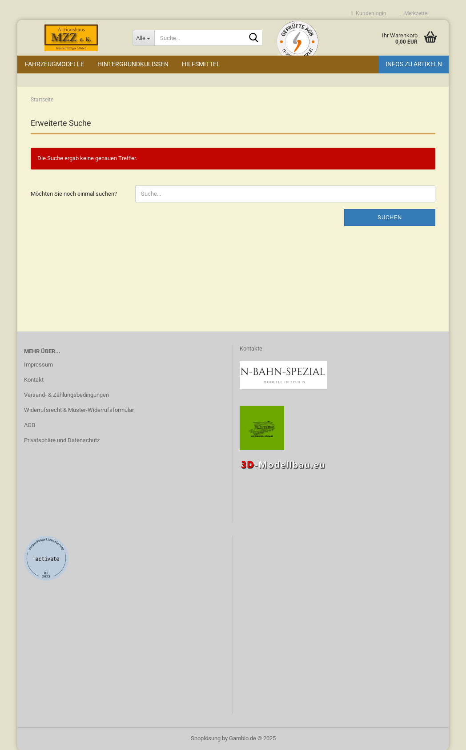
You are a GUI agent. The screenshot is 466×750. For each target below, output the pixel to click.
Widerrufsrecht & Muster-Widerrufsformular (79, 410)
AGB (29, 425)
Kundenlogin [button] (368, 13)
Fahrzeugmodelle (54, 64)
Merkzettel (414, 13)
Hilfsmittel (201, 64)
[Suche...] (143, 38)
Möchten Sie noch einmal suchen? (74, 193)
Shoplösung (206, 738)
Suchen (390, 217)
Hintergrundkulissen (133, 64)
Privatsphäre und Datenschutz (62, 440)
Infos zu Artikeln (414, 64)
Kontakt (34, 379)
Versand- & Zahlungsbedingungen (66, 394)
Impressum (38, 364)
